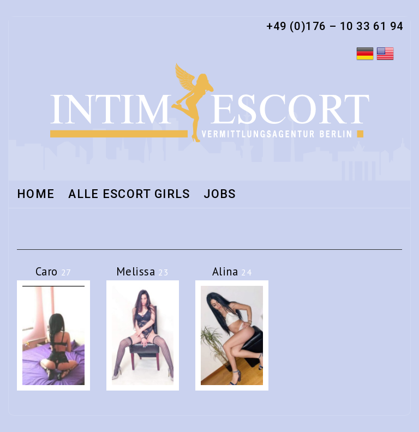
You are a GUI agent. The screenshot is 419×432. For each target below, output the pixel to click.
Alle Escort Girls (129, 195)
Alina (232, 271)
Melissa (142, 271)
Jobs (219, 195)
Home (36, 195)
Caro (53, 271)
